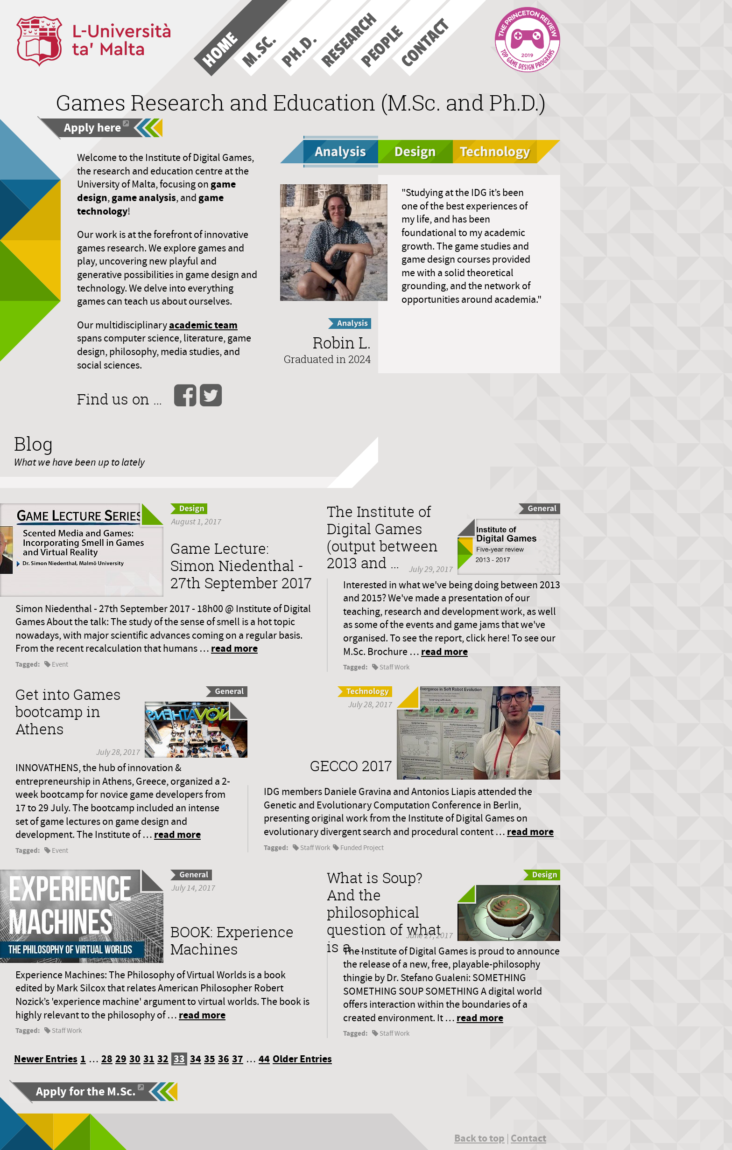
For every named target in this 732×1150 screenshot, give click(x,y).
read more (234, 648)
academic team (203, 325)
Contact (528, 1138)
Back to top (479, 1138)
